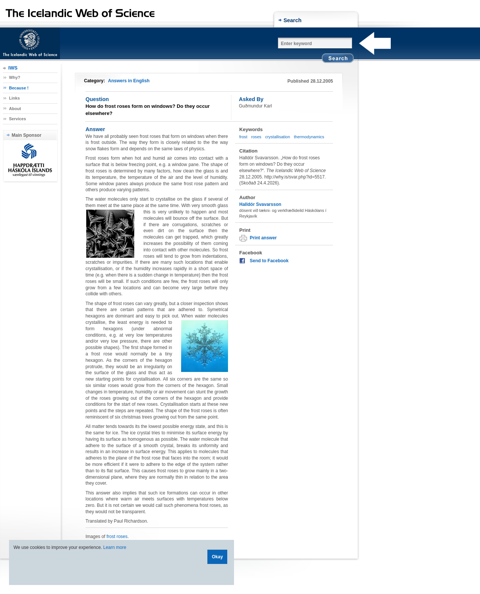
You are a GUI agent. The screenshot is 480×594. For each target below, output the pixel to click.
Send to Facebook (269, 260)
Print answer (263, 237)
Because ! (18, 88)
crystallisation (277, 137)
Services (17, 118)
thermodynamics (309, 137)
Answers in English (129, 80)
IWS (13, 68)
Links (14, 98)
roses (256, 137)
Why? (14, 77)
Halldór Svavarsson (260, 204)
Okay (217, 556)
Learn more (114, 547)
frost (243, 137)
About (15, 108)
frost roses (117, 536)
